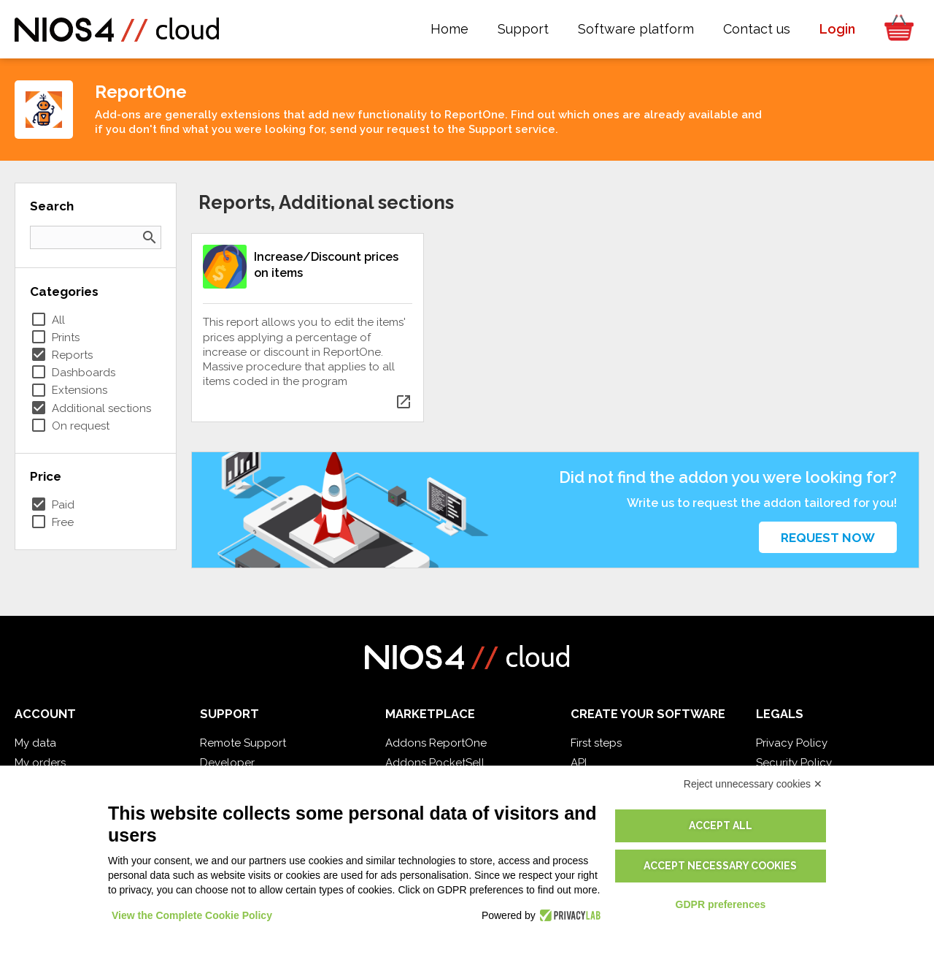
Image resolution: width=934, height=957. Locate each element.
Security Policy (794, 762)
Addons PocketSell (435, 762)
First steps (596, 743)
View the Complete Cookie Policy (192, 915)
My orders (40, 762)
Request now (828, 537)
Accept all (720, 825)
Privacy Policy (791, 743)
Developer (227, 762)
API (579, 762)
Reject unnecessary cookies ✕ (753, 784)
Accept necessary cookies (720, 866)
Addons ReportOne (436, 743)
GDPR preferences (721, 904)
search (149, 237)
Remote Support (243, 743)
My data (35, 743)
